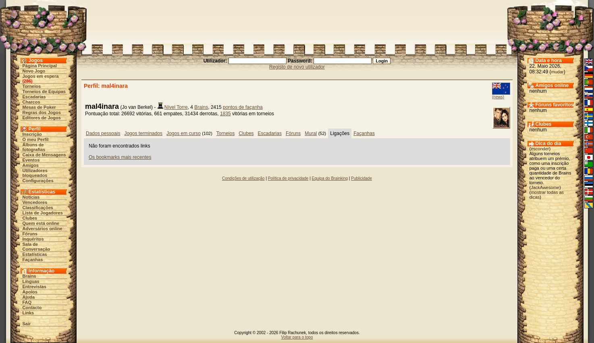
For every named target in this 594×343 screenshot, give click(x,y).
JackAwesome (545, 187)
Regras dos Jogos (42, 112)
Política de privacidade (288, 178)
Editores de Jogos (42, 117)
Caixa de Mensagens (44, 154)
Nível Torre (176, 107)
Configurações (38, 180)
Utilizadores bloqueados (35, 173)
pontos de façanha (243, 107)
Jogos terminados (143, 133)
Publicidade (361, 178)
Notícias (31, 197)
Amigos (31, 165)
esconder (540, 148)
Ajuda (29, 297)
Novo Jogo (34, 71)
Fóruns (30, 233)
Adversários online (42, 228)
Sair (27, 323)
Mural (311, 133)
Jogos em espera (41, 76)
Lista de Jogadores (43, 212)
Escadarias (34, 96)
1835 (225, 113)
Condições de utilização (243, 178)
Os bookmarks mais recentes (120, 157)
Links (28, 312)
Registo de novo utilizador (297, 67)
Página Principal (40, 65)
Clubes (30, 218)
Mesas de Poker (39, 107)
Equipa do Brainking (330, 178)
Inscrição (32, 134)
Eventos (31, 160)
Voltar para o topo (297, 337)
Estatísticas (35, 254)
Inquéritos (33, 239)
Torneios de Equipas (44, 91)
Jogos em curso (183, 133)
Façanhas (33, 259)
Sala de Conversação (36, 247)
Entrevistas (34, 286)
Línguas (31, 281)
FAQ (27, 302)
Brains (29, 276)
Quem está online (41, 223)
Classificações (38, 207)
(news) (498, 97)
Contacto (32, 307)
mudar (557, 71)
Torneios (32, 86)
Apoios (30, 291)
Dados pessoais (103, 133)
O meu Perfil (36, 139)
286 (27, 81)
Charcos (31, 102)
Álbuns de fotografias (34, 147)
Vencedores (35, 202)
